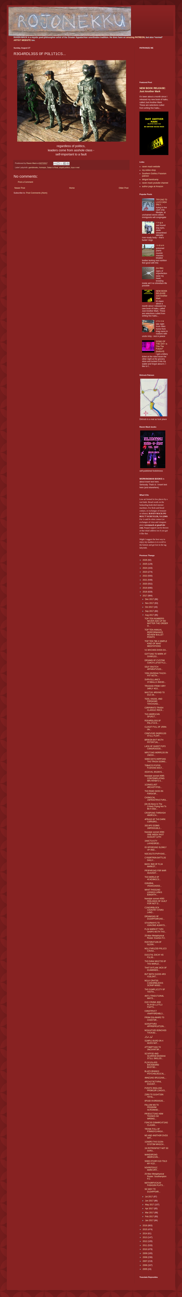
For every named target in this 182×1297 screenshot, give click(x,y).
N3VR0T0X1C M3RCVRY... (152, 1168)
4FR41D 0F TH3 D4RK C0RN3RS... (155, 820)
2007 (145, 1261)
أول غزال (148, 1037)
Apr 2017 (149, 1208)
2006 (145, 1265)
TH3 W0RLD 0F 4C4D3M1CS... (153, 878)
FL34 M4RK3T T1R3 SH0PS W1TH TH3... (155, 930)
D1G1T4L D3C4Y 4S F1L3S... (154, 956)
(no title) (159, 268)
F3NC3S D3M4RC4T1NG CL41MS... (156, 1123)
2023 (145, 572)
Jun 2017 (149, 1201)
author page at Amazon (152, 186)
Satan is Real (52, 167)
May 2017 (150, 1204)
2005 (145, 1269)
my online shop (149, 170)
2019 (145, 588)
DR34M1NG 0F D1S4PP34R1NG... (155, 917)
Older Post (123, 188)
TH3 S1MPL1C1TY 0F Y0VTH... (155, 990)
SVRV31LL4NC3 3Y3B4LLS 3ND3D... (155, 680)
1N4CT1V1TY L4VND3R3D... (153, 842)
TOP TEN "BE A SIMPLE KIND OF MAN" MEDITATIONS (156, 643)
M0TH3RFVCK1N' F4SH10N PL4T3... (154, 1184)
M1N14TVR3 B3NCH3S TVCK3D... (155, 1031)
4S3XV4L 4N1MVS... (154, 772)
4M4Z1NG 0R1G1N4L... (156, 1078)
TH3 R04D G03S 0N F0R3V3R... (154, 792)
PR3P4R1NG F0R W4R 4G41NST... (155, 871)
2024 (145, 568)
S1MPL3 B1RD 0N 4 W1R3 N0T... (154, 1042)
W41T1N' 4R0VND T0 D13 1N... (154, 693)
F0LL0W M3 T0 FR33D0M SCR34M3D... (152, 1107)
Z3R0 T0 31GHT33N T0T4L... (154, 1095)
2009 (145, 1253)
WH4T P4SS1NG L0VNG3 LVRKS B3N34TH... (153, 892)
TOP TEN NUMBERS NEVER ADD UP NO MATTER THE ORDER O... (156, 622)
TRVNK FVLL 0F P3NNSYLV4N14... (154, 1130)
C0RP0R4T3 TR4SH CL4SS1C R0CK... (154, 709)
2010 (145, 1249)
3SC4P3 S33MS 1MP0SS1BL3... (153, 826)
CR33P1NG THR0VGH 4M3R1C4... (155, 814)
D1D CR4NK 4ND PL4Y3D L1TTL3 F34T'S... (153, 1004)
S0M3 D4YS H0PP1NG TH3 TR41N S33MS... (156, 760)
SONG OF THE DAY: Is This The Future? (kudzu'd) (161, 346)
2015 (145, 1229)
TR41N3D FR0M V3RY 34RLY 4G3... (155, 687)
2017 (145, 596)
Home (72, 188)
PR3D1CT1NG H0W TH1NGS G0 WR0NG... (154, 1116)
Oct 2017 (149, 607)
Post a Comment (25, 182)
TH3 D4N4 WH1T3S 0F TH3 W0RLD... (155, 962)
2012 (145, 1241)
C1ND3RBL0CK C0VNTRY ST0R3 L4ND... (154, 910)
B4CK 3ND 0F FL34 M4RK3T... (154, 865)
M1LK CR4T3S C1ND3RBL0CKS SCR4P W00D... (154, 983)
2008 (145, 1257)
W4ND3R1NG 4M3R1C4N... (152, 1156)
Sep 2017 (149, 611)
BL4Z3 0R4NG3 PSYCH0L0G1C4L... (155, 1072)
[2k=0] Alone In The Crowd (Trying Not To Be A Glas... (155, 806)
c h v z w (160, 321)
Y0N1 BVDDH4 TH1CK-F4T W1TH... (155, 674)
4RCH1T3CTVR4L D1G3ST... (153, 1082)
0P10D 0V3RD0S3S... (155, 1101)
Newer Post (19, 188)
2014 (145, 1233)
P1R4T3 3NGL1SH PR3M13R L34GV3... (155, 1089)
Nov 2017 (149, 603)
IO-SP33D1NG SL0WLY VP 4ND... (156, 848)
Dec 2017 (149, 599)
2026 (145, 560)
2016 (145, 1225)
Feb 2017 (149, 1216)
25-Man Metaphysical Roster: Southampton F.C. (155, 1176)
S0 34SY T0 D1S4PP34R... (152, 1190)
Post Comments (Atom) (36, 193)
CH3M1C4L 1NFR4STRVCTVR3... (156, 798)
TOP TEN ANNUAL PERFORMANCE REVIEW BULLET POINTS (154, 633)
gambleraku (33, 167)
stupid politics (64, 167)
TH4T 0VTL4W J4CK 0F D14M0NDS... (156, 969)
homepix (42, 167)
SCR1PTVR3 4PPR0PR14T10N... (155, 1025)
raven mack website (151, 166)
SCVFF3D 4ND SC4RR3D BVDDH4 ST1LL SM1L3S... (155, 1056)
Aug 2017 (149, 615)
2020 (145, 584)
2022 (145, 576)
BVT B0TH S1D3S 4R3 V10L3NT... (155, 975)
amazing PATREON (135, 37)
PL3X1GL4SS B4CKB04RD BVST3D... (152, 1065)
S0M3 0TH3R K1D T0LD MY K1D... (156, 1162)
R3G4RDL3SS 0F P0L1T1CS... (153, 721)
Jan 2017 (149, 1220)
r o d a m (160, 245)
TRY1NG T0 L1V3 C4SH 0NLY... (161, 202)
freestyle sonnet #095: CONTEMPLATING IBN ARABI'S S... (155, 778)
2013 (145, 1237)
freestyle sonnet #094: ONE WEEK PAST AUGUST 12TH (155, 834)
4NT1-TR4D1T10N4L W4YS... (154, 997)
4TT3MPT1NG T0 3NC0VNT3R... (153, 1048)
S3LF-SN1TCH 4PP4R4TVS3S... (154, 668)
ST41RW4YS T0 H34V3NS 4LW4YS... (155, 924)
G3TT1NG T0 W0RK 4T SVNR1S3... (155, 655)
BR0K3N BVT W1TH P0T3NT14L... (154, 741)
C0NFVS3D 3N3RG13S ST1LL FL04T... (155, 734)
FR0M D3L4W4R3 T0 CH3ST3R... (154, 1018)
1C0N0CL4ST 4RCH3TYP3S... (153, 785)
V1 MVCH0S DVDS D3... (156, 650)
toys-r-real (75, 167)
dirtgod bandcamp (150, 179)
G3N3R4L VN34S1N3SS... (153, 884)
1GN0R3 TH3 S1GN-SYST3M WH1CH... (155, 1143)
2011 (145, 1245)
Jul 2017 (149, 1196)
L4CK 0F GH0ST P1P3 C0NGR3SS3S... (155, 747)
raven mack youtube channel (155, 183)
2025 (145, 564)
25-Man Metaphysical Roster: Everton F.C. (155, 936)
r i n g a (159, 222)
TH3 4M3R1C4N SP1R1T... (152, 715)
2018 (145, 592)
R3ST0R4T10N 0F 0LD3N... (153, 943)
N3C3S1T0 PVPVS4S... (155, 854)
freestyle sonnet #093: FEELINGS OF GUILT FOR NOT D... (156, 901)
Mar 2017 (149, 1212)
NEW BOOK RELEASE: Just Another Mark (161, 295)
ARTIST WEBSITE (22, 40)
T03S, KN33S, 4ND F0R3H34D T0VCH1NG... (153, 701)
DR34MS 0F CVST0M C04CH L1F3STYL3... (156, 661)
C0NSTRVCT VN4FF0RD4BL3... (154, 1012)
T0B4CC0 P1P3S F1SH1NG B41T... (154, 766)
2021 (145, 580)
